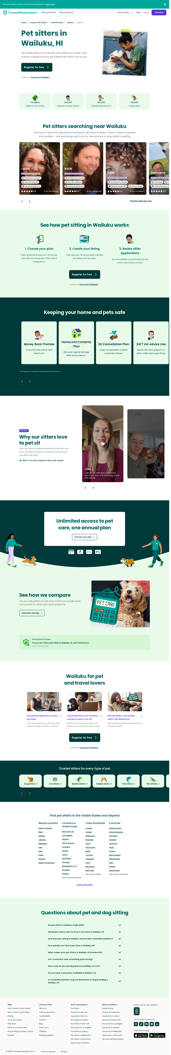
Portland (66, 847)
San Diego (66, 858)
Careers (42, 1020)
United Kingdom (116, 832)
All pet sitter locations (80, 1043)
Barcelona (90, 866)
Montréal (90, 870)
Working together (46, 1035)
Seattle (65, 839)
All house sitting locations (112, 1039)
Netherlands (114, 859)
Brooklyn (66, 870)
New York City (68, 831)
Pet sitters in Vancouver (81, 1039)
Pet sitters (75, 1008)
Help (138, 12)
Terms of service (48, 1051)
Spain (111, 847)
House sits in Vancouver (112, 1035)
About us (43, 1008)
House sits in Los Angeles (112, 1024)
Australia (113, 836)
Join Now (158, 12)
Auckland (90, 859)
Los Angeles (67, 835)
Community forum (47, 1012)
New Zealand (114, 855)
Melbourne (90, 836)
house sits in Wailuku (40, 77)
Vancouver (90, 847)
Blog (41, 1024)
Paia (40, 847)
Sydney (89, 832)
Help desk (12, 1024)
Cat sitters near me (79, 1012)
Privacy (64, 1051)
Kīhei (41, 832)
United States (115, 828)
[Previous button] (85, 488)
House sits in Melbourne (112, 1031)
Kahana (42, 859)
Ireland (112, 866)
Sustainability (44, 1016)
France (112, 851)
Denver (65, 851)
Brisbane (89, 840)
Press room (44, 1027)
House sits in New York (111, 1020)
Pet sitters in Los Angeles (81, 1027)
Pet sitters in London (79, 1020)
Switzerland (114, 870)
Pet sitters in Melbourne (80, 1035)
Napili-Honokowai (46, 863)
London (89, 828)
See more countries (118, 874)
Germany (113, 843)
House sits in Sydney (110, 1027)
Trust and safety (15, 1020)
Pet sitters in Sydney (79, 1031)
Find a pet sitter (48, 12)
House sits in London (110, 1016)
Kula (40, 851)
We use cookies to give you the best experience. (29, 4)
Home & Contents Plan (17, 1027)
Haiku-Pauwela (45, 828)
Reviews (11, 1035)
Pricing (10, 1016)
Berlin (88, 851)
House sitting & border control (20, 1031)
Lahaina (42, 840)
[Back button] (22, 201)
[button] (102, 443)
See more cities (93, 874)
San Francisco (68, 843)
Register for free (36, 67)
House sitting (107, 1008)
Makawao (43, 843)
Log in (146, 12)
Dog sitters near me (79, 1016)
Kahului (42, 836)
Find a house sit (66, 12)
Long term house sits (111, 1012)
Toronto (89, 855)
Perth (88, 843)
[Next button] (30, 201)
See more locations (71, 877)
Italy (111, 863)
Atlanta (65, 874)
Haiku (41, 855)
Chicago (66, 862)
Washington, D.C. (69, 866)
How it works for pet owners (19, 1008)
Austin (65, 854)
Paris (88, 863)
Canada (112, 840)
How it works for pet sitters (19, 1012)
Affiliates (43, 1031)
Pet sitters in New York (80, 1024)
